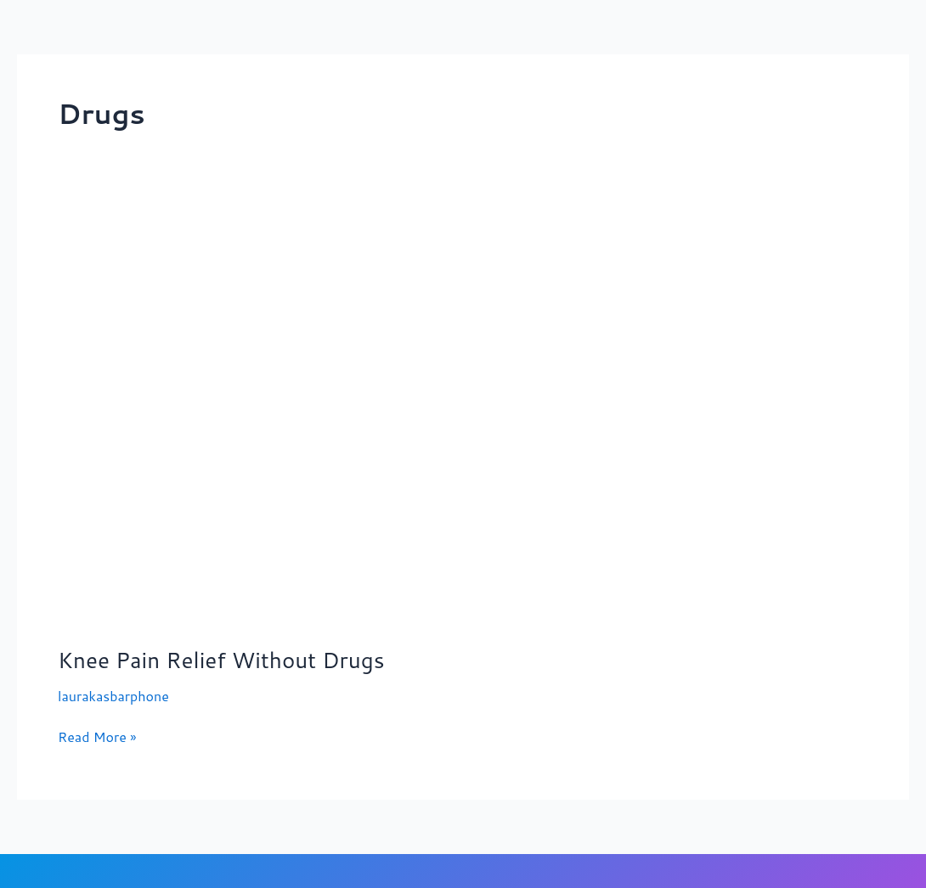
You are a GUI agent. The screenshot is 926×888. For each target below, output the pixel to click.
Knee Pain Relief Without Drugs (221, 659)
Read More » (97, 736)
